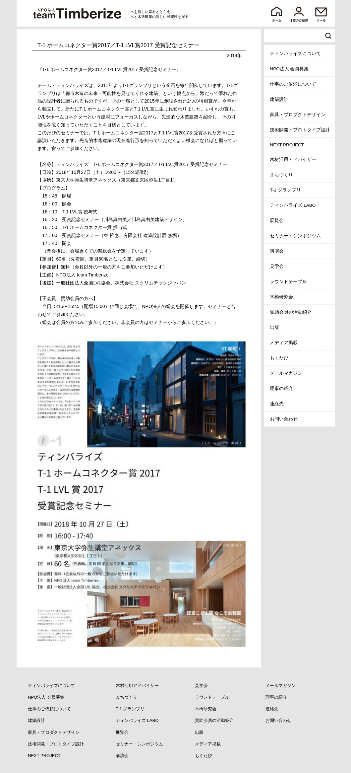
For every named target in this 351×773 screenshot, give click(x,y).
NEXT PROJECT (287, 144)
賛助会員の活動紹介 (291, 312)
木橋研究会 (281, 296)
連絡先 (277, 403)
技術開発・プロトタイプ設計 (300, 129)
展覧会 (277, 220)
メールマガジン (286, 373)
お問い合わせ (284, 419)
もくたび (279, 357)
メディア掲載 (284, 342)
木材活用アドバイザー (293, 159)
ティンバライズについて (295, 53)
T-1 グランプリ (285, 190)
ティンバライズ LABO (293, 205)
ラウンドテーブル (288, 281)
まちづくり (281, 174)
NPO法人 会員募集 (289, 68)
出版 (274, 327)
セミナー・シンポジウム (295, 235)
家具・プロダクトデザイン (297, 114)
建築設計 (279, 99)
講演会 (277, 251)
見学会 (277, 266)
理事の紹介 (281, 388)
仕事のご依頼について (293, 84)
